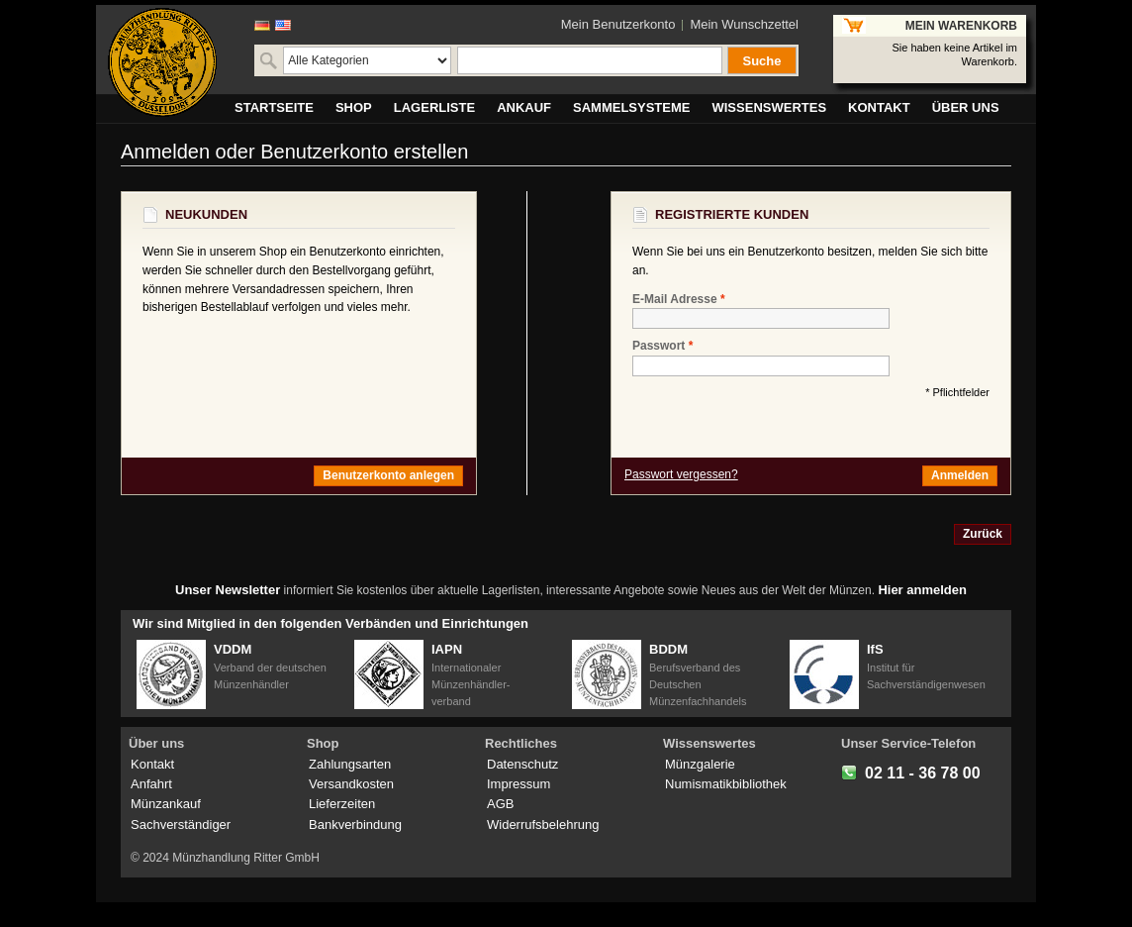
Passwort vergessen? (681, 474)
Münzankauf (166, 803)
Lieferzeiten (342, 803)
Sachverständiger (181, 824)
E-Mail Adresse (674, 299)
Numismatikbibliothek (726, 783)
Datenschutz (522, 764)
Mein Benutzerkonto (618, 24)
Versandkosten (351, 783)
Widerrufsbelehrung (543, 824)
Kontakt (152, 764)
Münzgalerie (700, 764)
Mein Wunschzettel (744, 24)
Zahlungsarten (350, 764)
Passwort (658, 346)
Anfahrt (151, 783)
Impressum (518, 783)
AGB (500, 803)
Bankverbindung (355, 824)
